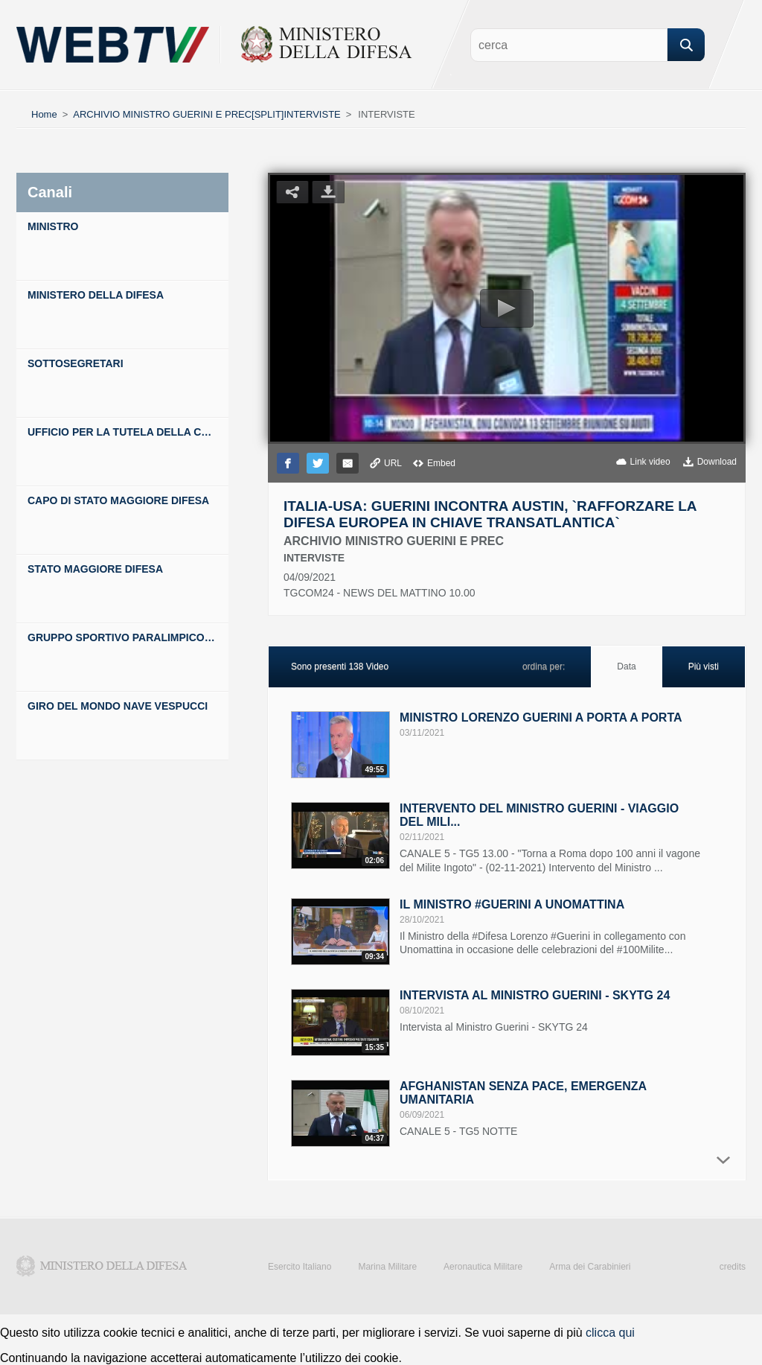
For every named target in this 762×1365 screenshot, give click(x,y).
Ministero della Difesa (102, 1266)
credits (733, 1266)
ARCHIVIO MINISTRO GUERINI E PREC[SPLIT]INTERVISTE (206, 114)
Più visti (703, 666)
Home (44, 114)
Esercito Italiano (299, 1266)
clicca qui (610, 1332)
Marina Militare (387, 1266)
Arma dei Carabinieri (589, 1266)
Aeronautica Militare (483, 1266)
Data (626, 666)
